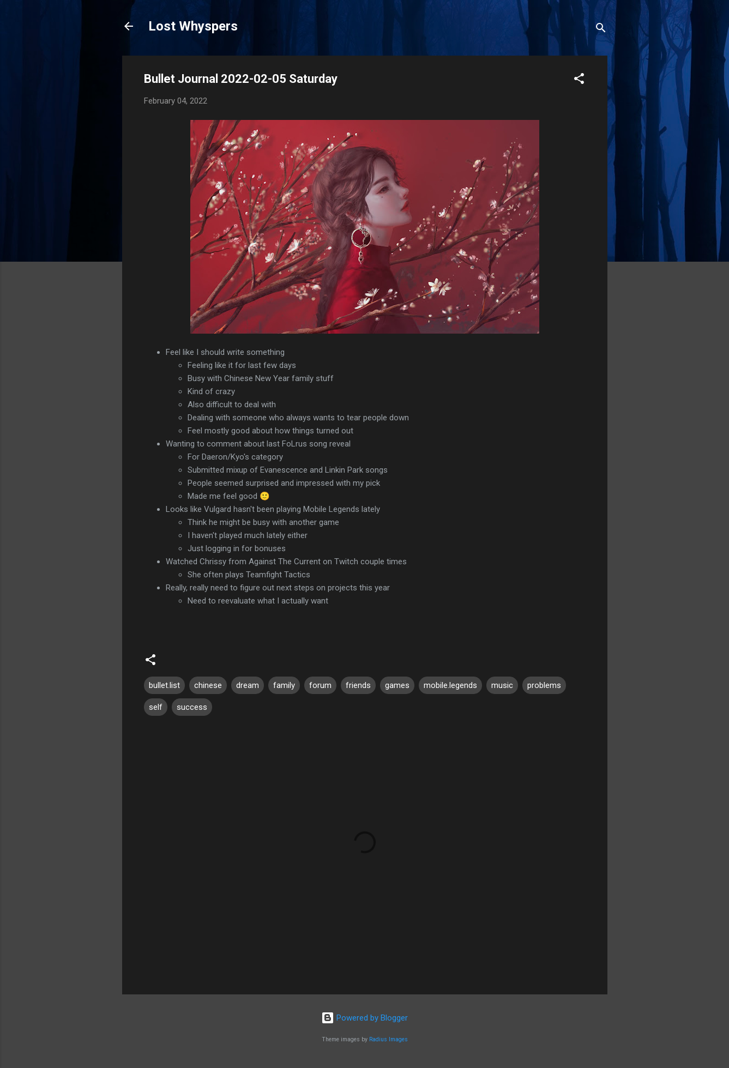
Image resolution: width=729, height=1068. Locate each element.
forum (320, 685)
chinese (208, 685)
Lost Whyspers (193, 26)
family (284, 685)
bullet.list (164, 685)
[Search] (600, 29)
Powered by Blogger (364, 1018)
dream (247, 685)
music (502, 685)
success (192, 707)
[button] (579, 80)
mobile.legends (450, 685)
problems (544, 685)
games (397, 685)
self (155, 707)
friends (358, 685)
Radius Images (388, 1039)
